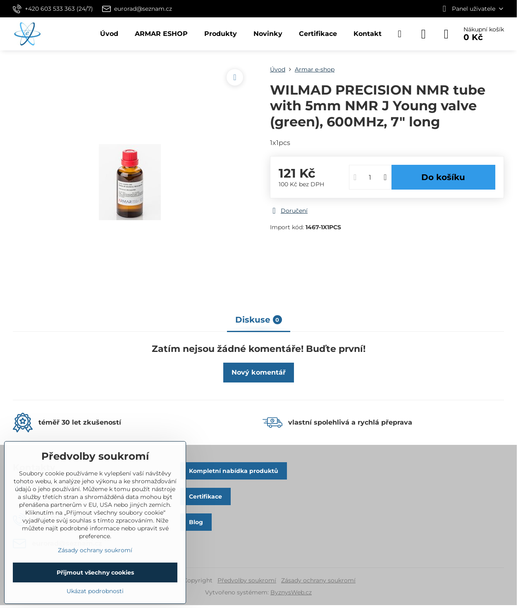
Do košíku (443, 177)
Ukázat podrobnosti (95, 591)
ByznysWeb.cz (291, 592)
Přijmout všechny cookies (95, 572)
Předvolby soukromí (246, 580)
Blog (196, 522)
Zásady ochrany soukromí (318, 580)
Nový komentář (259, 372)
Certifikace (205, 496)
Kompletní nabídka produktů (233, 471)
